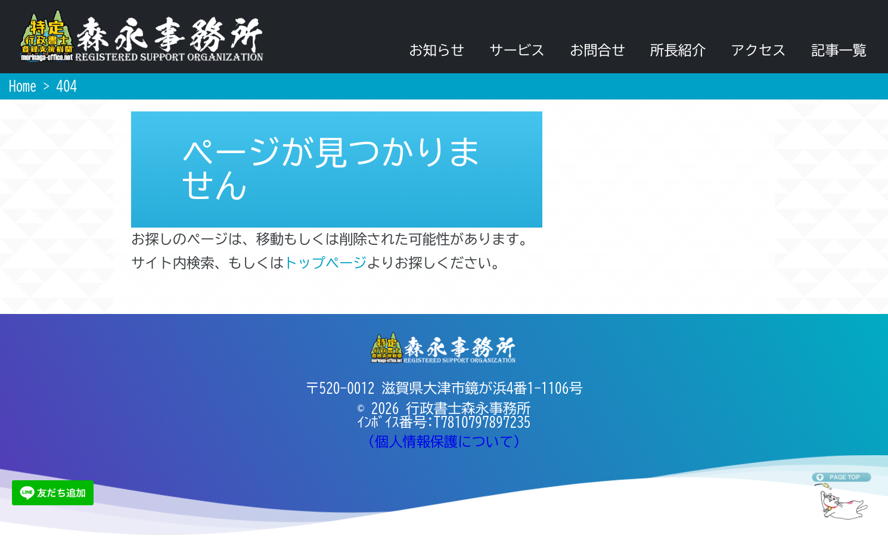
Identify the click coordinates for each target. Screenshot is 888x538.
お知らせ (436, 50)
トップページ (325, 263)
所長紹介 (678, 50)
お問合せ (597, 50)
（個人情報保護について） (444, 442)
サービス (517, 50)
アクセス (758, 50)
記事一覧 (839, 50)
